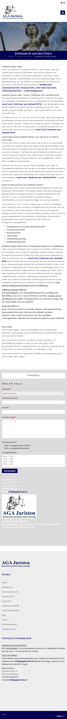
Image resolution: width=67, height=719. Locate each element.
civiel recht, (41, 87)
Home (10, 56)
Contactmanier (9, 441)
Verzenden (10, 470)
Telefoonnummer (10, 398)
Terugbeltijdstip (9, 452)
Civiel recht (6, 601)
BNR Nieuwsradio (9, 624)
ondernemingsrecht (33, 90)
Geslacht (6, 388)
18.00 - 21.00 (33, 464)
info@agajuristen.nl (31, 298)
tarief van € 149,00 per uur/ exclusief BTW (21, 104)
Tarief (4, 619)
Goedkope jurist (9, 629)
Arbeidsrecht (7, 587)
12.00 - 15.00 (33, 459)
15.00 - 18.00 (33, 461)
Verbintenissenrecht (10, 605)
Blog (4, 615)
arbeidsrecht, (46, 84)
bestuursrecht (27, 87)
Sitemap (4, 714)
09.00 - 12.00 (33, 456)
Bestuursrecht (8, 596)
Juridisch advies (24, 56)
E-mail (5, 407)
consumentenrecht (11, 87)
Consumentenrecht (10, 592)
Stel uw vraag (9, 417)
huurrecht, (52, 87)
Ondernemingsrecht (10, 610)
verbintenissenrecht (12, 90)
